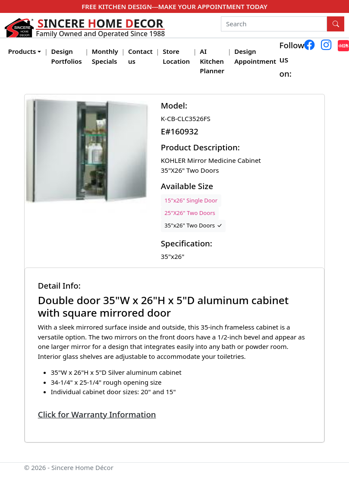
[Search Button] (335, 24)
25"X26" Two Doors (189, 213)
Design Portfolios (66, 56)
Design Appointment (255, 56)
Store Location (176, 56)
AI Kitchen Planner (212, 61)
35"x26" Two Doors (193, 225)
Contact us (140, 56)
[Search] (274, 24)
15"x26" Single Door (190, 200)
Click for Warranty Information (97, 414)
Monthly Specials (105, 56)
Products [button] (22, 51)
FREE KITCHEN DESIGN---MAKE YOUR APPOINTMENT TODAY (174, 6)
